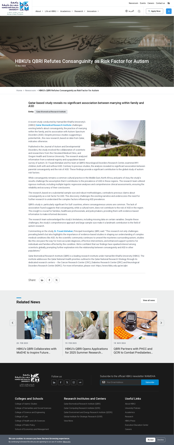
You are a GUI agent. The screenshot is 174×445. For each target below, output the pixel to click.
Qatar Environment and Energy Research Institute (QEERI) (88, 412)
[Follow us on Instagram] (73, 382)
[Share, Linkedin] (42, 280)
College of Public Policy (25, 425)
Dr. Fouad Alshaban (63, 231)
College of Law (21, 416)
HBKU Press (130, 421)
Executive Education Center (136, 425)
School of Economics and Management (32, 429)
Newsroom (30, 90)
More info (66, 442)
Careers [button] (151, 3)
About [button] (38, 11)
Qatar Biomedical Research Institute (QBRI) (82, 404)
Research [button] (79, 11)
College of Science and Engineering (30, 412)
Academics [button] (65, 11)
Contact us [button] (160, 3)
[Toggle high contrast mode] (168, 3)
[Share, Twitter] (57, 280)
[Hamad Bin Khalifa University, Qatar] (15, 8)
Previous (13, 323)
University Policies (132, 408)
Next (161, 323)
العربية (131, 11)
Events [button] (143, 3)
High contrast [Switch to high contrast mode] (168, 3)
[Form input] (150, 382)
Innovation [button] (92, 11)
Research (129, 416)
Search (139, 11)
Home (19, 90)
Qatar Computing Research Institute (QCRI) (82, 408)
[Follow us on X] (67, 382)
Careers (128, 429)
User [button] (169, 11)
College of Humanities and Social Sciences (33, 408)
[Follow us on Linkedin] (54, 382)
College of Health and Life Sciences (30, 421)
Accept (151, 440)
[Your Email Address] (129, 382)
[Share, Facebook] (49, 280)
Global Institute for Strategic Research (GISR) (83, 416)
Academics (130, 412)
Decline (160, 440)
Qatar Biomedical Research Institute (53, 125)
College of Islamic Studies (26, 404)
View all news (149, 300)
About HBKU (130, 404)
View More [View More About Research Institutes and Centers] (68, 421)
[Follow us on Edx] (80, 382)
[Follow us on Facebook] (60, 382)
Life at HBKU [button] (50, 11)
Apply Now (154, 11)
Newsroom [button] (133, 3)
